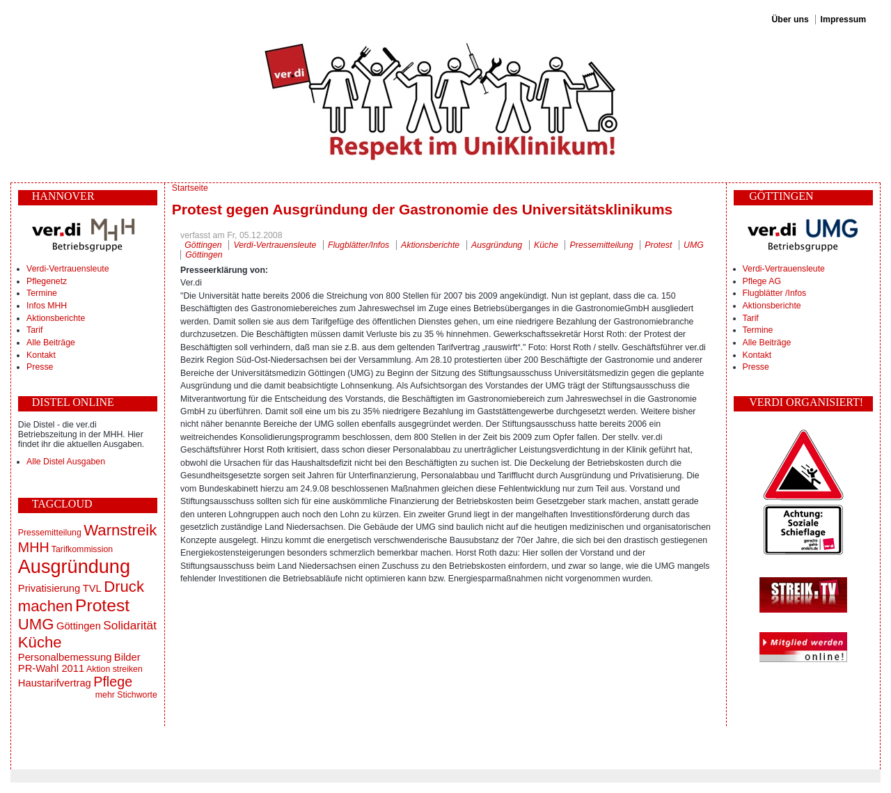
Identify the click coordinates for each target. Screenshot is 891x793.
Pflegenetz (46, 281)
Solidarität (130, 625)
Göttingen (78, 625)
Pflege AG (762, 281)
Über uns (789, 19)
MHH (33, 547)
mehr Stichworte (126, 695)
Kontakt (41, 355)
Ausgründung (74, 566)
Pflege (112, 681)
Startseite (190, 188)
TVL (92, 588)
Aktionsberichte (55, 318)
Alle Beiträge (50, 342)
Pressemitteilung (49, 532)
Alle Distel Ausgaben (65, 461)
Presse (39, 367)
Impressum (844, 19)
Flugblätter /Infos (775, 293)
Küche (40, 642)
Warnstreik (120, 530)
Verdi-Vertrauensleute (67, 269)
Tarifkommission (82, 549)
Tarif (34, 330)
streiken (128, 669)
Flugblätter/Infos (358, 245)
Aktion (98, 669)
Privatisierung (49, 588)
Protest (102, 605)
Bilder (127, 657)
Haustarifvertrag (54, 683)
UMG (36, 624)
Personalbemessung (65, 657)
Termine (41, 293)
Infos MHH (46, 306)
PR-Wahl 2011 (51, 668)
